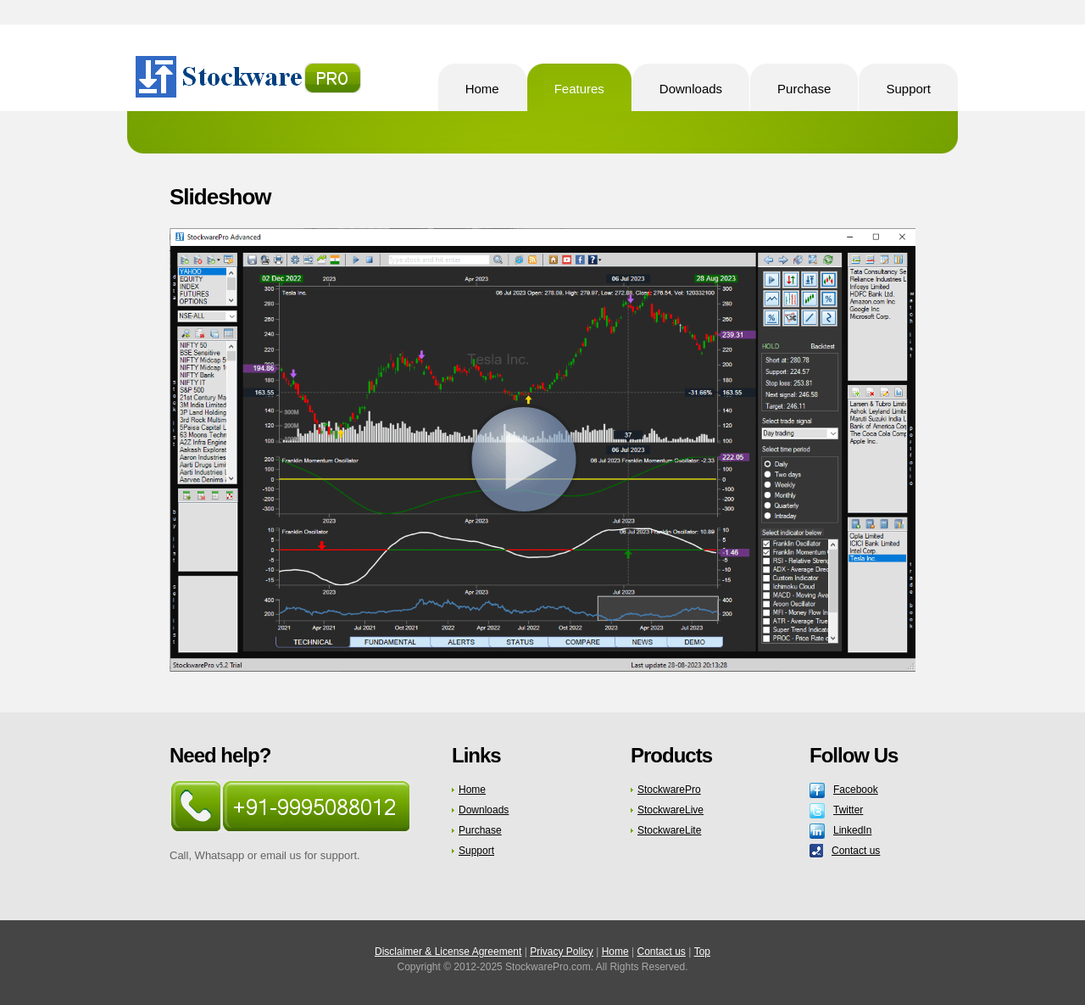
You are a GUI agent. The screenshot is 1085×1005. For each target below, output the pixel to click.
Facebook (855, 790)
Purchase (480, 830)
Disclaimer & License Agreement (448, 952)
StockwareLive (670, 810)
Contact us (856, 851)
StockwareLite (669, 830)
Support (476, 851)
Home (472, 790)
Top (702, 952)
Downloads (484, 810)
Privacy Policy (561, 952)
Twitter (848, 810)
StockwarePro (250, 77)
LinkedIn (852, 830)
